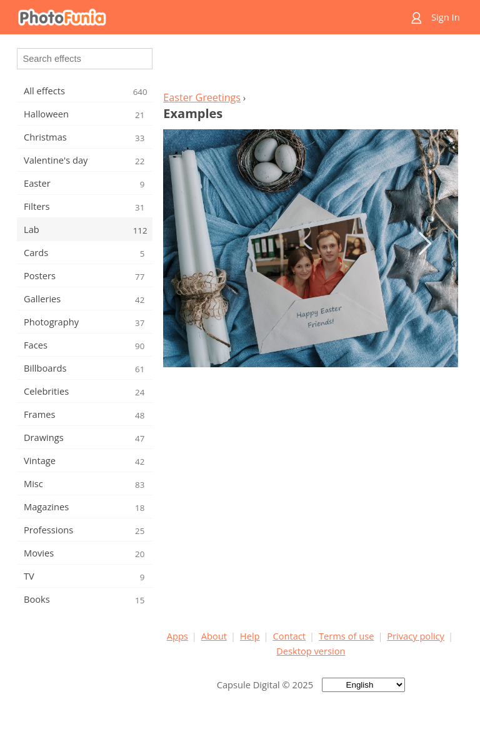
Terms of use (346, 636)
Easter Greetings (202, 97)
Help (250, 636)
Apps (177, 636)
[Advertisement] (311, 66)
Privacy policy (415, 636)
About (214, 636)
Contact (289, 636)
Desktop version (310, 651)
